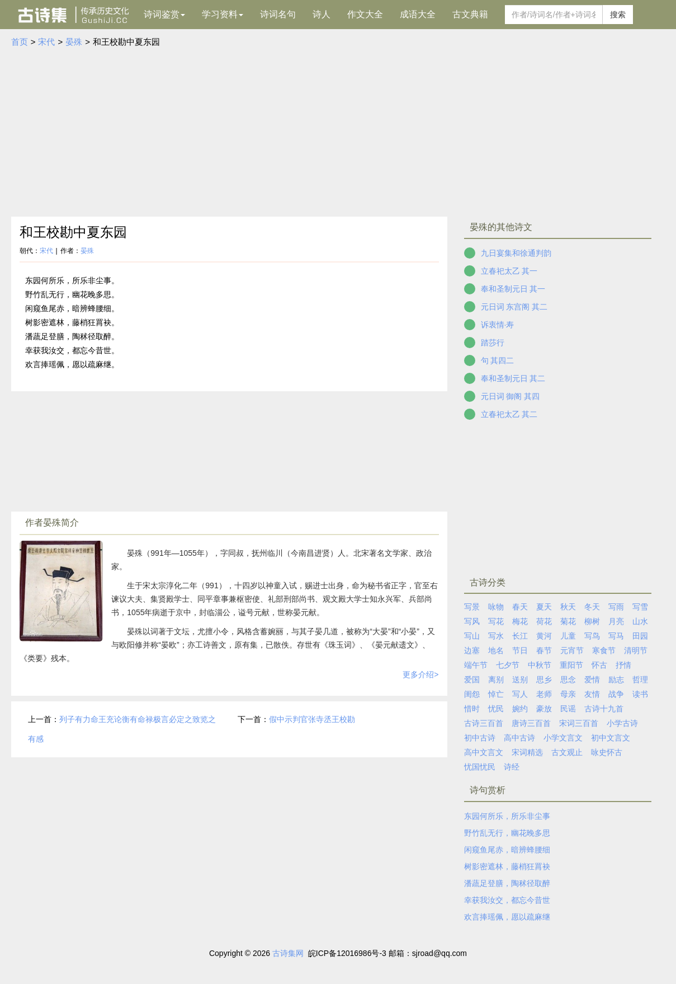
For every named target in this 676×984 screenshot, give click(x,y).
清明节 (635, 650)
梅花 (520, 621)
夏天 (544, 606)
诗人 (321, 14)
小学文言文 (563, 737)
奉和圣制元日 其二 (513, 378)
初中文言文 (610, 737)
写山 (472, 635)
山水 (640, 621)
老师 (544, 694)
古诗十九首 (603, 708)
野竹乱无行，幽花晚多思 (507, 832)
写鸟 (592, 635)
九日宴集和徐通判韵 (516, 253)
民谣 (568, 708)
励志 (616, 679)
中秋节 (539, 664)
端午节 (476, 664)
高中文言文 (483, 752)
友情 (592, 694)
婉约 (520, 708)
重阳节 (571, 664)
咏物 (496, 606)
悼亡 (496, 694)
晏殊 (73, 41)
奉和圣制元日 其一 (513, 288)
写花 (496, 621)
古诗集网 (288, 953)
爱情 (592, 679)
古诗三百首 (483, 723)
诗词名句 (278, 14)
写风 (472, 621)
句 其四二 (497, 360)
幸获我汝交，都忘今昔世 (507, 900)
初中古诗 (479, 737)
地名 (496, 650)
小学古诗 (622, 723)
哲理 (640, 679)
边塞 (472, 650)
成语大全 (418, 14)
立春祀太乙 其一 (509, 270)
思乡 (544, 679)
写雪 (640, 606)
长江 (520, 635)
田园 (640, 635)
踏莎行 (492, 342)
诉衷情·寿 (497, 324)
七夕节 (507, 664)
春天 (520, 606)
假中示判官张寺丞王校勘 (312, 719)
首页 (19, 41)
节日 (520, 650)
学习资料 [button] (222, 14)
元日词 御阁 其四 (510, 396)
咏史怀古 (606, 752)
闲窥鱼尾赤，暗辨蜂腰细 (507, 849)
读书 (640, 694)
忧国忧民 (479, 766)
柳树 (592, 621)
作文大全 (365, 14)
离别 (496, 679)
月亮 (616, 621)
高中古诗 (519, 737)
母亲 (568, 694)
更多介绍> (420, 674)
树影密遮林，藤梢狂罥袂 (507, 866)
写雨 (616, 606)
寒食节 (604, 650)
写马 (616, 635)
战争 (616, 694)
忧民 (496, 708)
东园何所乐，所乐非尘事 (507, 816)
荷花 (544, 621)
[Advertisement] (338, 132)
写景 (472, 606)
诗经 (511, 766)
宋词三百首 (578, 723)
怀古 (599, 664)
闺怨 (472, 694)
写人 (520, 694)
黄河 (544, 635)
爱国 (472, 679)
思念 (568, 679)
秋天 (568, 606)
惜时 (472, 708)
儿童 (568, 635)
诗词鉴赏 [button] (164, 14)
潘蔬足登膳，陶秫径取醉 (507, 883)
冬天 (592, 606)
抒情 (623, 664)
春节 (544, 650)
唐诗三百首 (531, 723)
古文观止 (567, 752)
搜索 (618, 14)
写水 (496, 635)
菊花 (568, 621)
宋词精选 (527, 752)
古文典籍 (470, 14)
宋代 (46, 41)
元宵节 (572, 650)
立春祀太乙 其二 (509, 414)
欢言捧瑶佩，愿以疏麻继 (507, 916)
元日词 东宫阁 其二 (514, 306)
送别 (520, 679)
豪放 (544, 708)
